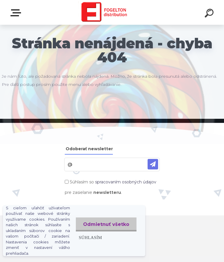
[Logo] (103, 12)
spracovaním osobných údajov (125, 182)
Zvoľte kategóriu (17, 12)
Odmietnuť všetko (106, 224)
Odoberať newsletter (89, 148)
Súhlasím (90, 237)
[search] (210, 14)
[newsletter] (153, 164)
